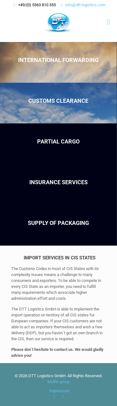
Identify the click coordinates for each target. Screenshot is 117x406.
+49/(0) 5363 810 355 (37, 5)
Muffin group (58, 381)
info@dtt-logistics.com (85, 5)
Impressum (59, 390)
